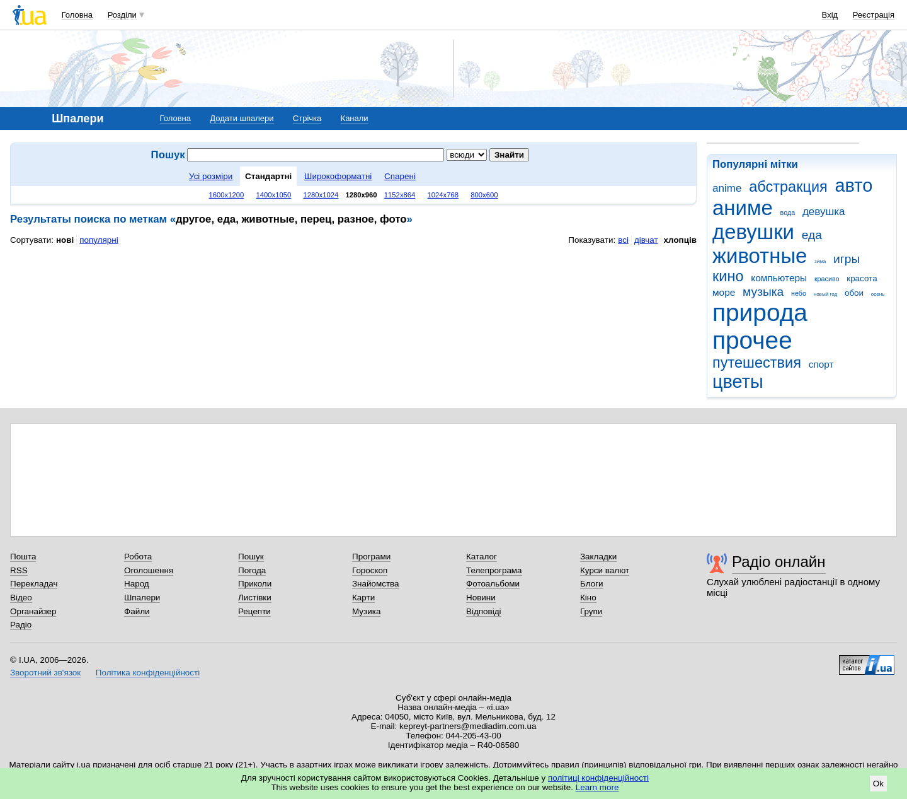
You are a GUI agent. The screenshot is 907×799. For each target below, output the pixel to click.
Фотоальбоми (493, 583)
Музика (366, 611)
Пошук (251, 556)
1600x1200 (226, 195)
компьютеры (779, 277)
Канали (354, 118)
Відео (21, 597)
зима (820, 261)
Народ (136, 583)
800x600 (484, 195)
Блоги (591, 583)
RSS (19, 570)
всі (623, 240)
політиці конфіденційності (598, 778)
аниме (742, 207)
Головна (77, 15)
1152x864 (400, 195)
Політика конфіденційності (148, 672)
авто (854, 185)
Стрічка (307, 118)
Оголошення (148, 570)
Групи (591, 611)
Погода (252, 570)
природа (759, 312)
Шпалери (142, 597)
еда (812, 235)
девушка (823, 212)
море (723, 292)
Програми (371, 556)
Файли (137, 611)
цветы (737, 381)
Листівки (254, 597)
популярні (98, 240)
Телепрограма (494, 570)
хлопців (680, 240)
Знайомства (375, 583)
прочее (752, 340)
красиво (827, 279)
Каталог (481, 556)
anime (726, 188)
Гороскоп (369, 570)
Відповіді (483, 611)
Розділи (122, 15)
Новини (481, 597)
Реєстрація (873, 15)
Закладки (598, 556)
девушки (753, 231)
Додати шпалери (241, 118)
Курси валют (604, 570)
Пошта (23, 556)
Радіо (20, 624)
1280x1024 (320, 195)
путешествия (756, 362)
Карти (363, 597)
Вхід (830, 15)
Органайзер (33, 611)
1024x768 (443, 195)
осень (878, 294)
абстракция (788, 186)
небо (798, 293)
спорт (821, 364)
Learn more (597, 787)
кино (728, 276)
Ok (878, 783)
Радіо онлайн (779, 561)
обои (854, 293)
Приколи (254, 583)
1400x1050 (273, 195)
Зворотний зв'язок (45, 672)
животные (759, 255)
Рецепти (254, 611)
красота (862, 278)
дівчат (646, 240)
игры (846, 258)
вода (788, 212)
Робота (138, 556)
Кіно (588, 597)
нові (65, 240)
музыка (763, 291)
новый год (825, 294)
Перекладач (33, 583)
